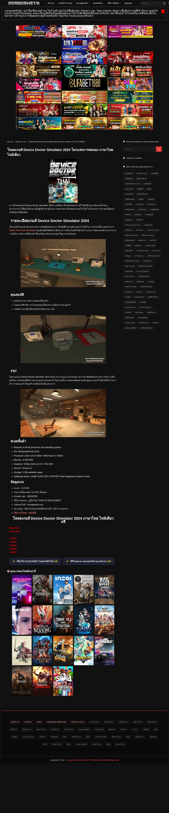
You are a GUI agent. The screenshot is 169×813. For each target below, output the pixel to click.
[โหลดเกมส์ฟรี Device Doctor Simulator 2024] (63, 362)
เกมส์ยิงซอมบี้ (154, 209)
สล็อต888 (95, 737)
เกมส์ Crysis (129, 281)
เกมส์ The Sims (130, 266)
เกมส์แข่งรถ (128, 230)
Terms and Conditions (62, 722)
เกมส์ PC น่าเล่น (65, 3)
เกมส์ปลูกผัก (149, 214)
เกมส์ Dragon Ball (153, 256)
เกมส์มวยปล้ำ (129, 250)
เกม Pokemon (139, 256)
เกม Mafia (151, 281)
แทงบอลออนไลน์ (66, 737)
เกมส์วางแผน (129, 189)
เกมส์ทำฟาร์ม (142, 209)
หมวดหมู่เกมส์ (82, 3)
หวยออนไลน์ (124, 730)
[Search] (164, 3)
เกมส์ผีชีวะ (128, 245)
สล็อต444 (139, 730)
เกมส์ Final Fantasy (147, 235)
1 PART (13, 538)
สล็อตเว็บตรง (119, 722)
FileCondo (14, 531)
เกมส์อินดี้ (139, 189)
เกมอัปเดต (142, 302)
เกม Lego (128, 256)
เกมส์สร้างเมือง (129, 209)
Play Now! (14, 528)
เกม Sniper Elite (130, 307)
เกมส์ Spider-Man (142, 250)
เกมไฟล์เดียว (129, 173)
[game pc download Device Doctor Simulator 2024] (63, 436)
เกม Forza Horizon (142, 271)
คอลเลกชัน (98, 3)
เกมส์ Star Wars (150, 245)
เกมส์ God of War (130, 287)
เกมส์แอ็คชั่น (154, 173)
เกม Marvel (139, 230)
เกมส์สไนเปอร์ (129, 317)
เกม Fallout (128, 292)
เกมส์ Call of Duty (153, 230)
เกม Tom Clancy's (145, 307)
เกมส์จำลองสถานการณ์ (132, 184)
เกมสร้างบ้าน (147, 261)
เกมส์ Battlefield (143, 276)
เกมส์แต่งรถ (140, 281)
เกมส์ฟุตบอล (129, 220)
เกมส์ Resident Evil (131, 235)
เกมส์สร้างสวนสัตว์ (146, 287)
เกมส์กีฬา (141, 199)
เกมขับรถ (128, 214)
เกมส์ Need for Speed (132, 261)
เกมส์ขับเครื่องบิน (130, 302)
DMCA (43, 722)
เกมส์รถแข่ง (139, 204)
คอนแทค (128, 3)
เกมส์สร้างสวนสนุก (146, 328)
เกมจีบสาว (139, 220)
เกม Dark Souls (130, 323)
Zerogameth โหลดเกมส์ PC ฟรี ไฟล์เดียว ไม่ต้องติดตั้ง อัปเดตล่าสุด (92, 761)
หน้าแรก (51, 3)
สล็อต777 (152, 730)
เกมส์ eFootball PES (145, 266)
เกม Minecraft (150, 292)
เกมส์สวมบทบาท (141, 178)
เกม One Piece (129, 276)
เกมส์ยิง (148, 189)
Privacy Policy (85, 722)
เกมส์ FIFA (152, 240)
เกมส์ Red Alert (144, 323)
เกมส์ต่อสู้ (151, 199)
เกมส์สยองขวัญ (129, 199)
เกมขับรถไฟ (142, 240)
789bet (30, 737)
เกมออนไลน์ (129, 271)
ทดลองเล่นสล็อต (108, 730)
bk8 (40, 737)
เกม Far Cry (156, 250)
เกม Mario (139, 292)
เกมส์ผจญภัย (128, 178)
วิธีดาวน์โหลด (114, 3)
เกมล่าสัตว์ (128, 312)
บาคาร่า (18, 737)
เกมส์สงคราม (151, 204)
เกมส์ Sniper (139, 312)
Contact (31, 722)
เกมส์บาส (155, 323)
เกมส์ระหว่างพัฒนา (131, 328)
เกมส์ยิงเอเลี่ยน (129, 240)
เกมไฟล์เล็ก (128, 204)
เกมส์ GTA (138, 245)
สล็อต (107, 737)
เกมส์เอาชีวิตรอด (141, 194)
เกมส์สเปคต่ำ (147, 184)
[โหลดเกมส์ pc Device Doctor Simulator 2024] (63, 286)
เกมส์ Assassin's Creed (132, 225)
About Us (17, 722)
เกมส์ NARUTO (139, 297)
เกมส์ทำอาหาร (151, 312)
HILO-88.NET (103, 722)
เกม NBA (128, 297)
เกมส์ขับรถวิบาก (153, 297)
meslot (31, 730)
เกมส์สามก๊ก (148, 225)
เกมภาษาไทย (129, 194)
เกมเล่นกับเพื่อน (142, 317)
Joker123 (76, 730)
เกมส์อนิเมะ (138, 214)
